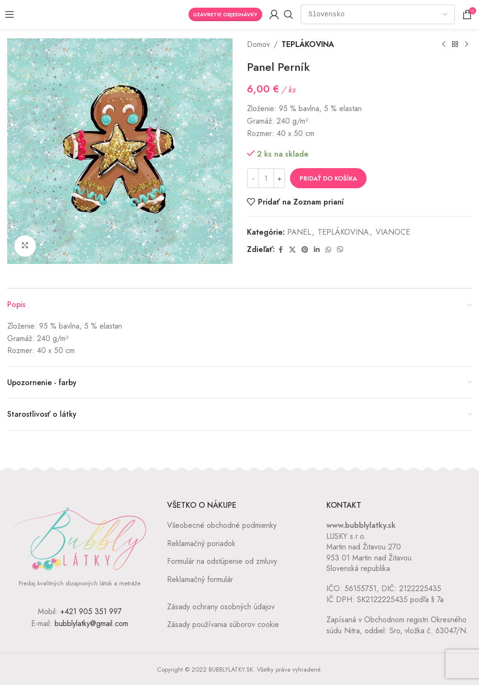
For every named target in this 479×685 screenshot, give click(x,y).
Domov (258, 44)
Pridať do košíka (328, 178)
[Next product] (466, 44)
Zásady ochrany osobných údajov (221, 606)
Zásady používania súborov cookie (223, 624)
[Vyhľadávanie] (288, 14)
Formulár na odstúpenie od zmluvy (222, 561)
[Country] (378, 14)
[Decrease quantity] (253, 178)
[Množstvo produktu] (266, 178)
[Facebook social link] (280, 249)
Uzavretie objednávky (225, 14)
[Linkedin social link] (317, 249)
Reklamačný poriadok (201, 543)
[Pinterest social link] (305, 249)
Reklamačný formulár (200, 579)
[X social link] (292, 249)
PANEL (299, 232)
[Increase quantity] (279, 178)
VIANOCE (393, 232)
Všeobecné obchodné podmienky (222, 525)
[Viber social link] (340, 249)
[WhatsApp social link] (328, 249)
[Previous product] (443, 44)
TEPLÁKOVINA (307, 44)
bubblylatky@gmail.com (91, 623)
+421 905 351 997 (91, 611)
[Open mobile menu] (9, 14)
